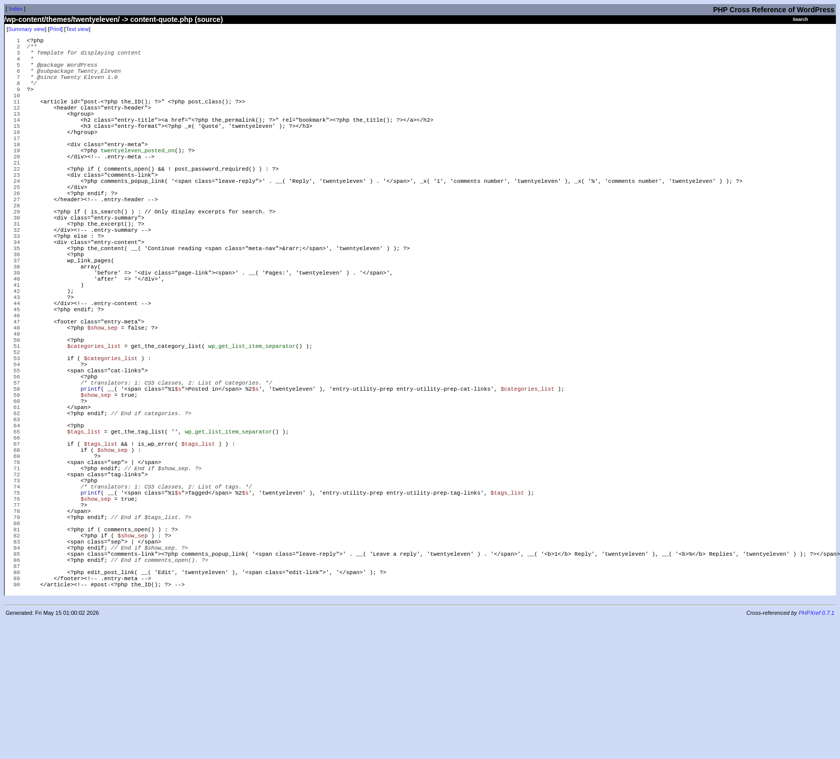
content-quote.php (161, 19)
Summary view (26, 29)
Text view (77, 29)
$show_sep (102, 400)
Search (800, 19)
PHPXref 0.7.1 (816, 750)
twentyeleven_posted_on (138, 179)
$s (178, 477)
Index (15, 9)
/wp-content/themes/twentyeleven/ (62, 19)
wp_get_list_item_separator (252, 423)
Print (55, 29)
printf (90, 477)
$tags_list (84, 530)
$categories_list (94, 423)
